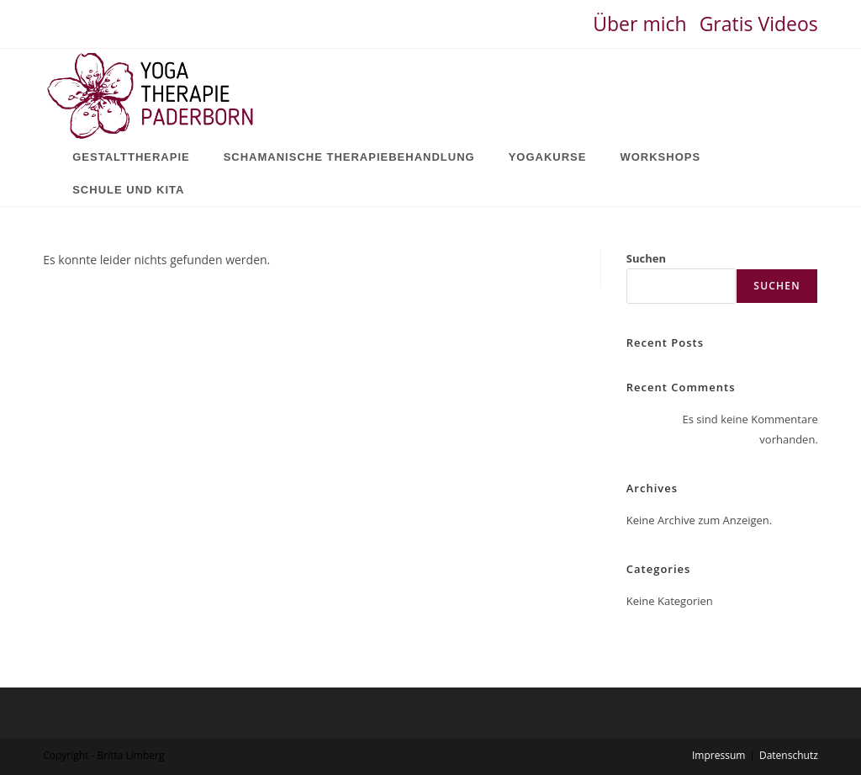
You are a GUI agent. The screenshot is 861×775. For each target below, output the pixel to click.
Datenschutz (788, 755)
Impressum (718, 755)
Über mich (639, 23)
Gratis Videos (759, 23)
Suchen (646, 258)
